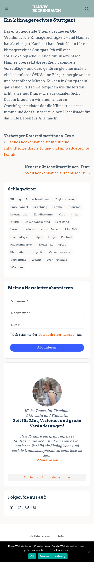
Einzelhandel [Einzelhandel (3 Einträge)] (19, 206)
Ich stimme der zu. (46, 334)
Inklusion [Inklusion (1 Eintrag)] (74, 206)
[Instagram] (34, 507)
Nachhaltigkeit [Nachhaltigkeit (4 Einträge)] (20, 237)
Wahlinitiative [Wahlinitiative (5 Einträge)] (57, 259)
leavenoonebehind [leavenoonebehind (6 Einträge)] (37, 221)
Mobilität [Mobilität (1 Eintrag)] (71, 229)
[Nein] (89, 552)
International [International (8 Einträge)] (19, 214)
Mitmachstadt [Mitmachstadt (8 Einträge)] (50, 229)
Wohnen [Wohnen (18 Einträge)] (16, 267)
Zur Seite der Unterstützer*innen (47, 477)
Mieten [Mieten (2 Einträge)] (30, 229)
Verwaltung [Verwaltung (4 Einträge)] (18, 259)
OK (32, 556)
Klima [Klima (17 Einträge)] (74, 214)
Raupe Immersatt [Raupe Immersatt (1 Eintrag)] (21, 244)
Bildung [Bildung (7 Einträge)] (15, 199)
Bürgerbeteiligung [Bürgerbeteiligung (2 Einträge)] (38, 199)
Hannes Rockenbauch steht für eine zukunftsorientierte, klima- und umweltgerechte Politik (46, 148)
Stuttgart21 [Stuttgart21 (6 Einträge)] (36, 252)
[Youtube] (27, 507)
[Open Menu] (6, 8)
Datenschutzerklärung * (57, 334)
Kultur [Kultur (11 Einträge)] (14, 221)
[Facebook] (11, 507)
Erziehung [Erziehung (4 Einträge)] (40, 206)
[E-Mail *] (47, 325)
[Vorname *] (47, 301)
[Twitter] (19, 507)
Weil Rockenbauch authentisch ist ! (56, 173)
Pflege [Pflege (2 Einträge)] (52, 237)
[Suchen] (86, 8)
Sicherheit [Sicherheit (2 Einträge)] (46, 244)
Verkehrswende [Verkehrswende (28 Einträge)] (59, 252)
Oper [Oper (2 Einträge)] (39, 237)
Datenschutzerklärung (52, 556)
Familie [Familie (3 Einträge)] (57, 206)
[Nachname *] (47, 313)
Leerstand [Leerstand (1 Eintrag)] (62, 221)
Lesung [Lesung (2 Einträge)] (15, 229)
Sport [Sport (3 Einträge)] (62, 244)
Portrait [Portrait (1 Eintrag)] (66, 237)
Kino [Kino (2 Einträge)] (62, 214)
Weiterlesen (59, 460)
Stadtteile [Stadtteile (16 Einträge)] (17, 252)
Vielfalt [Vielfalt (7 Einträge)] (36, 259)
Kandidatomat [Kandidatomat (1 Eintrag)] (43, 214)
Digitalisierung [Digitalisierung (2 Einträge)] (65, 199)
